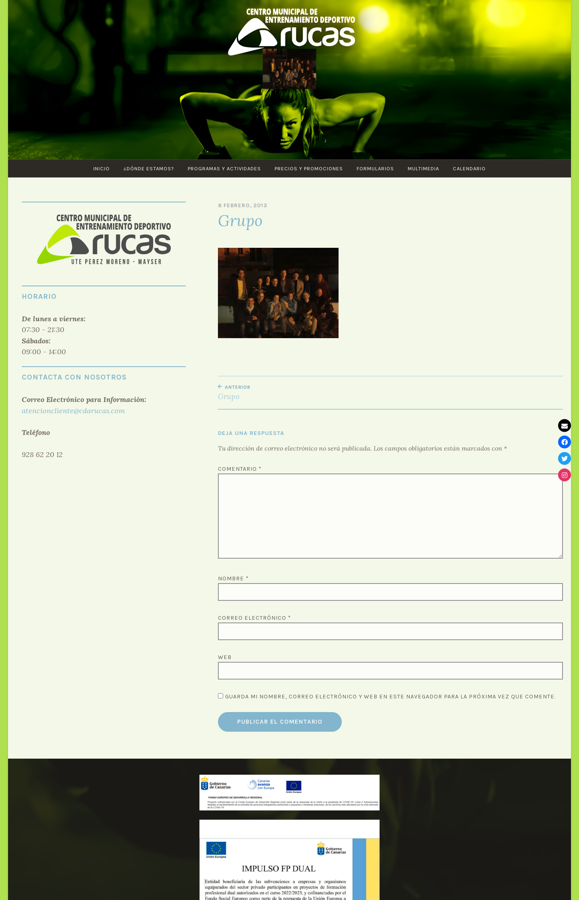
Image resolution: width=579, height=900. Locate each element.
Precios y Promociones (309, 168)
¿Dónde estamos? (148, 168)
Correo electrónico (254, 617)
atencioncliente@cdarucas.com (73, 410)
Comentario (240, 468)
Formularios (375, 168)
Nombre (233, 578)
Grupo (304, 392)
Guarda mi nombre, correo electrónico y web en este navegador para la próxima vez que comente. (390, 696)
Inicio (101, 168)
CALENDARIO (469, 168)
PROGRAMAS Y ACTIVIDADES (224, 168)
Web (225, 657)
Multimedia (423, 168)
